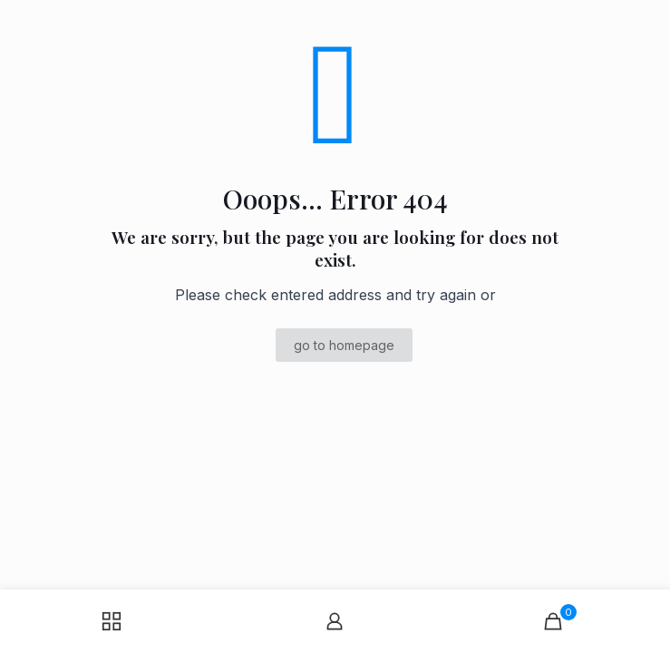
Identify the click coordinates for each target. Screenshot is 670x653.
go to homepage (344, 345)
